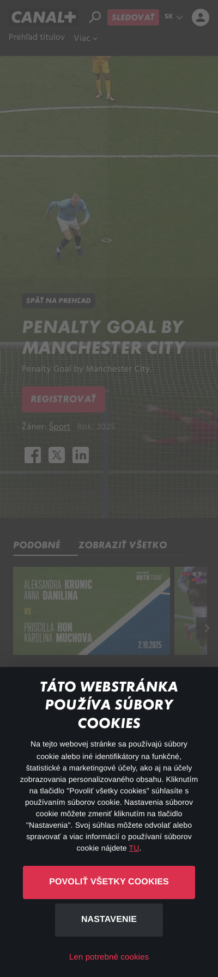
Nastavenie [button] (109, 919)
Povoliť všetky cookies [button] (109, 882)
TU (134, 848)
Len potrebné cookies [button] (109, 957)
